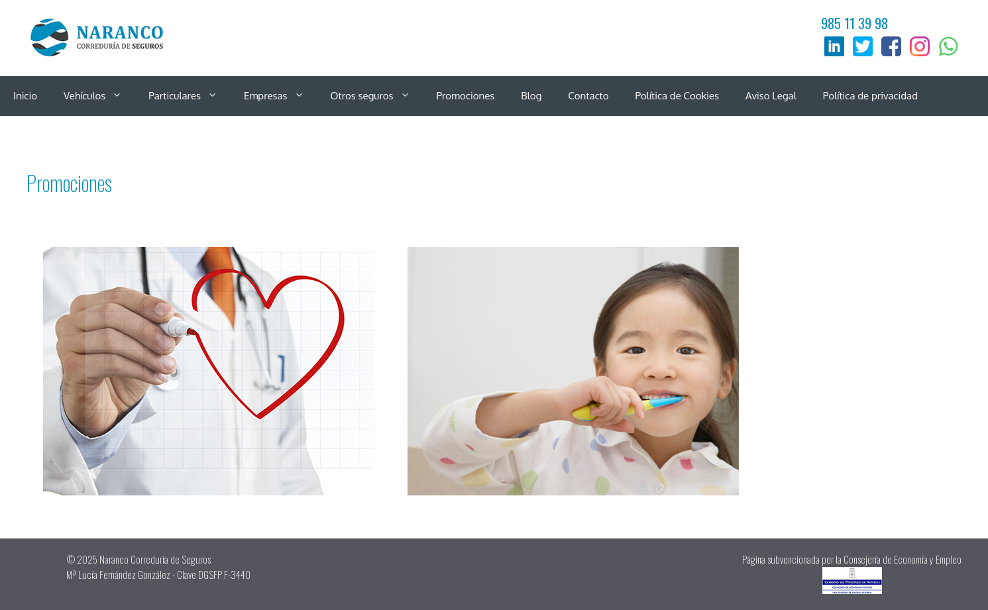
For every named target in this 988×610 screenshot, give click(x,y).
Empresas (280, 96)
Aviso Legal (770, 95)
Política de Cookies (677, 95)
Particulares (189, 96)
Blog (531, 95)
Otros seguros (377, 96)
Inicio (25, 95)
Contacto (588, 95)
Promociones (466, 95)
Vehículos (99, 96)
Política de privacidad (870, 95)
